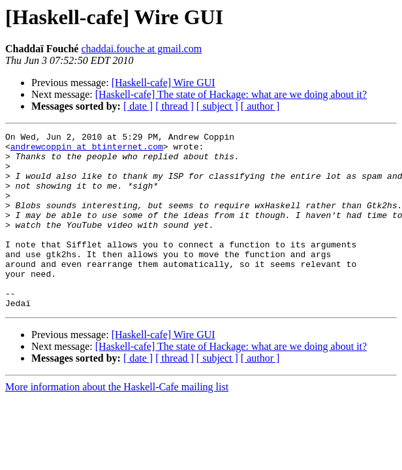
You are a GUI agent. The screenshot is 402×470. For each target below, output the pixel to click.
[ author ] (260, 106)
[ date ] (138, 106)
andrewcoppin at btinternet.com (86, 150)
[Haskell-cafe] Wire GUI (163, 82)
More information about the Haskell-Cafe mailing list (116, 422)
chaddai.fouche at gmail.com (141, 48)
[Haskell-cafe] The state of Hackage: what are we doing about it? (231, 94)
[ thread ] (174, 106)
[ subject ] (217, 106)
